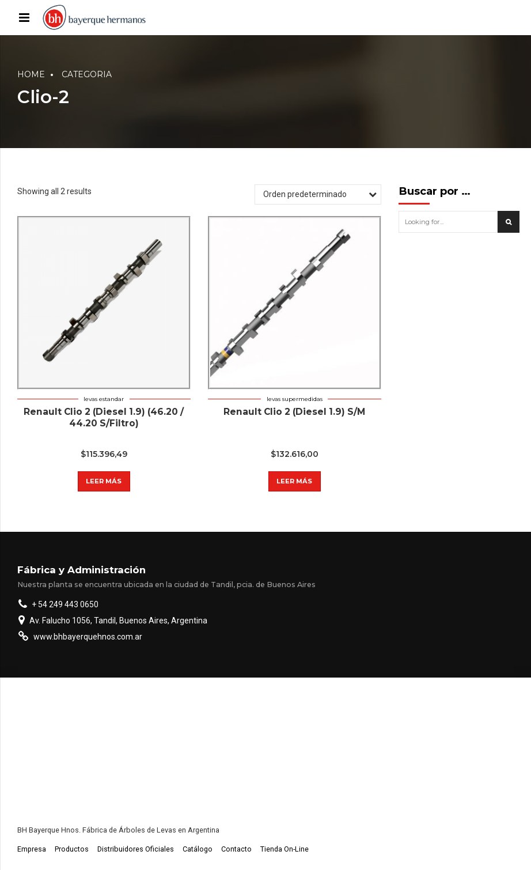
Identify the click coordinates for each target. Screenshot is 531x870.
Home (31, 74)
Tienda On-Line (284, 849)
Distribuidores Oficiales (135, 849)
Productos (72, 849)
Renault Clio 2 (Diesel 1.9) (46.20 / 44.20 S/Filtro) (104, 417)
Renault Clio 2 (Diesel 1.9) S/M (294, 411)
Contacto (236, 849)
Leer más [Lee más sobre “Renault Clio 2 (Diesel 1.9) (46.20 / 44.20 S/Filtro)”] (104, 481)
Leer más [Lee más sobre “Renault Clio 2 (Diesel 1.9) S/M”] (294, 481)
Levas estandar (104, 399)
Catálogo (198, 849)
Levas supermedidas (295, 399)
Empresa (31, 849)
